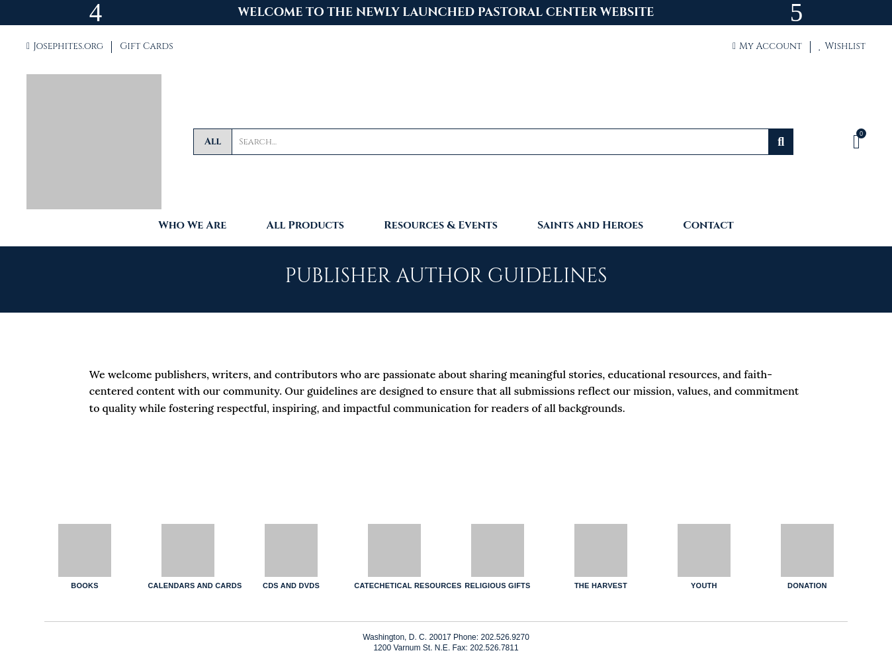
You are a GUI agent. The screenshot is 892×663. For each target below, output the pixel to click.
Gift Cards (146, 46)
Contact (708, 226)
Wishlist (842, 46)
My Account (767, 46)
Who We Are (192, 226)
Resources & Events (441, 226)
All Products (305, 226)
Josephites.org (64, 46)
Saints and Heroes (590, 226)
